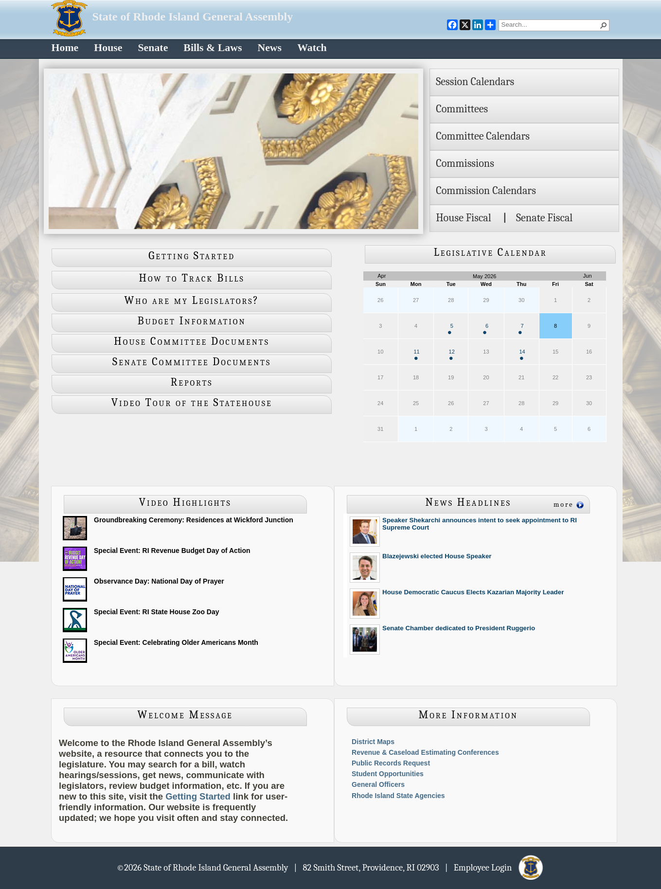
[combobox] (550, 24)
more (564, 504)
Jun (587, 276)
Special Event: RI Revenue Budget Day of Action (172, 550)
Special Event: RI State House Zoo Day (156, 612)
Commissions (465, 163)
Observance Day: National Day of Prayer (159, 581)
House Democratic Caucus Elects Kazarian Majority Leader (473, 592)
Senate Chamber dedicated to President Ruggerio (458, 628)
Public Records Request (391, 763)
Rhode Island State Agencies (398, 796)
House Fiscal (463, 218)
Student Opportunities (388, 774)
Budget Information (192, 321)
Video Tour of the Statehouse (191, 402)
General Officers (378, 784)
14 (522, 354)
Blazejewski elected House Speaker (436, 556)
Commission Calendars (486, 190)
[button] (603, 25)
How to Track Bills (192, 278)
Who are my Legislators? (192, 300)
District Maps (373, 742)
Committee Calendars (483, 136)
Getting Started (191, 255)
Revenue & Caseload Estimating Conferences (425, 752)
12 (452, 354)
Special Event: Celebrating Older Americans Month (176, 642)
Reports (192, 382)
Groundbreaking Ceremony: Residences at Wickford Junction (193, 520)
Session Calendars (475, 81)
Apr (381, 276)
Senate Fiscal (544, 218)
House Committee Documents (191, 341)
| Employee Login (495, 867)
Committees (462, 109)
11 (416, 354)
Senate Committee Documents (191, 362)
